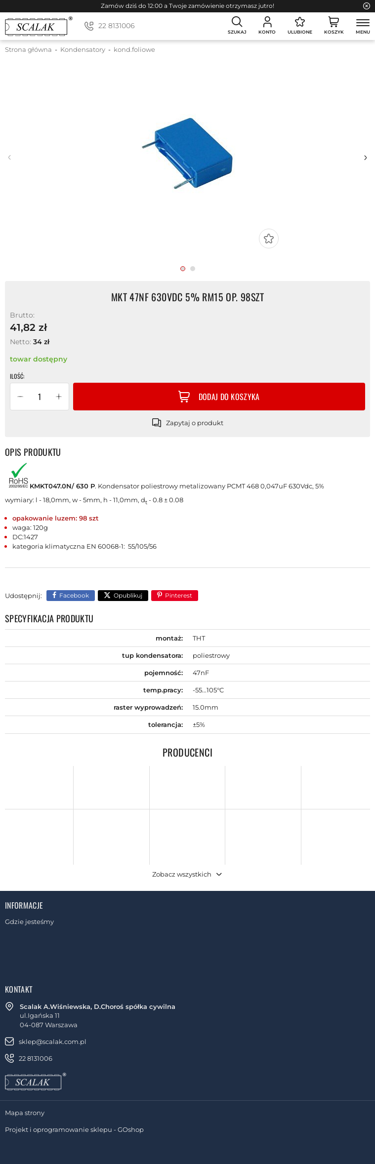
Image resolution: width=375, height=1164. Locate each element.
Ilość (16, 376)
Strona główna (28, 49)
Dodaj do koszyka (229, 396)
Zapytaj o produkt (194, 423)
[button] (20, 396)
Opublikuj (128, 595)
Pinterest (178, 595)
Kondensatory (82, 49)
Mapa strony (24, 1113)
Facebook (74, 595)
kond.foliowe (134, 49)
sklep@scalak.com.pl (52, 1041)
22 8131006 (116, 25)
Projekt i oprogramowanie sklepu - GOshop (74, 1129)
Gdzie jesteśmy (29, 921)
